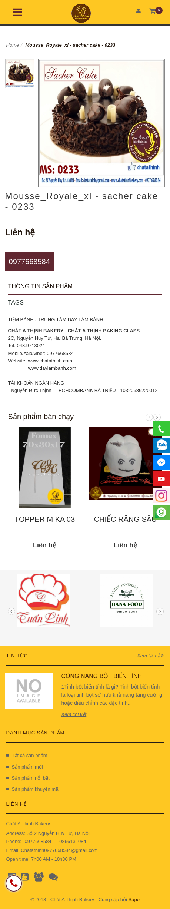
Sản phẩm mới (24, 767)
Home (12, 45)
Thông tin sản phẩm (40, 286)
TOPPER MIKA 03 (44, 519)
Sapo (134, 899)
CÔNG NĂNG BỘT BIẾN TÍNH (101, 676)
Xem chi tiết (74, 714)
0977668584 (29, 262)
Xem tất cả (150, 655)
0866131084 (72, 841)
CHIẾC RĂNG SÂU (125, 519)
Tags (16, 302)
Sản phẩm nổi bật (28, 778)
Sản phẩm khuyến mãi (33, 789)
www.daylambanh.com (52, 368)
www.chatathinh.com (50, 361)
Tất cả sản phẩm (26, 755)
